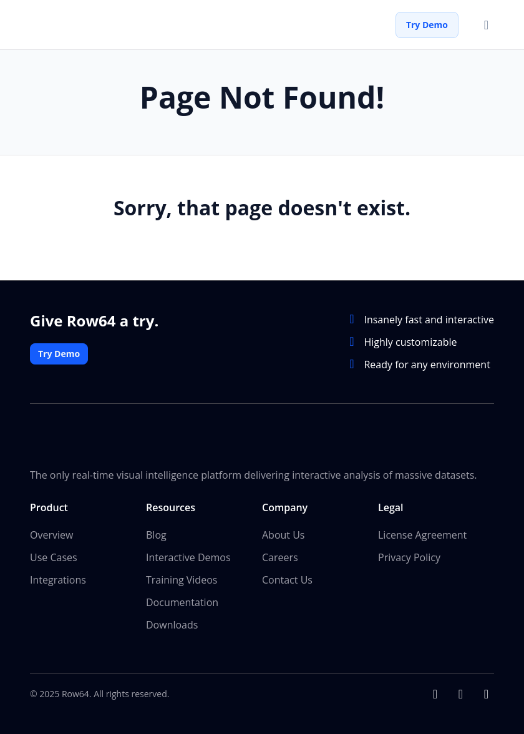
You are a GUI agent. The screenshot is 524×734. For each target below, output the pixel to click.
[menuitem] (88, 566)
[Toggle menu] (486, 24)
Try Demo (427, 25)
